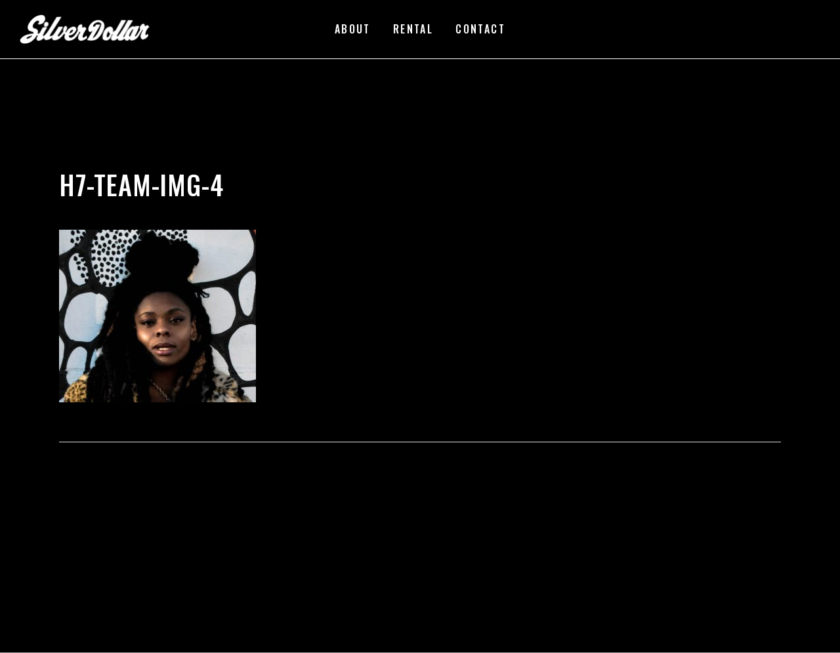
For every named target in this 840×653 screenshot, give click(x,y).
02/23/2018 (178, 164)
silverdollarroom (105, 164)
